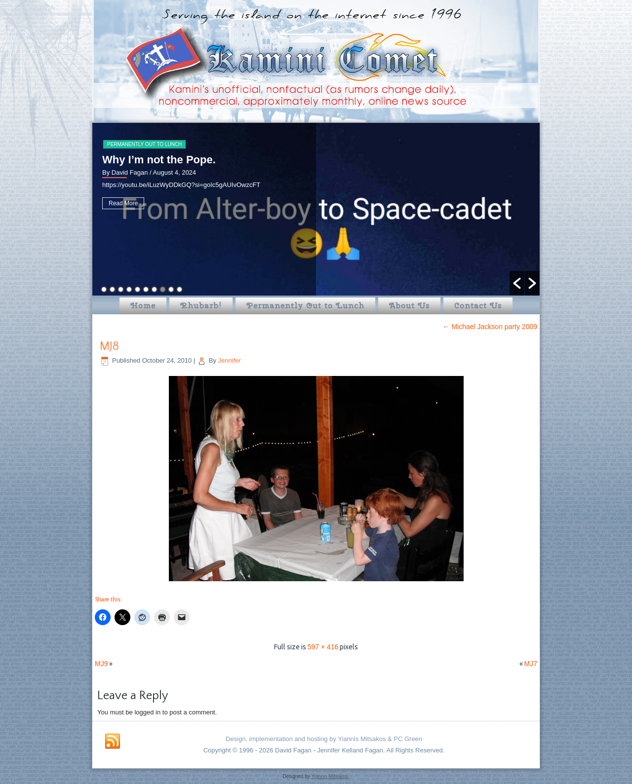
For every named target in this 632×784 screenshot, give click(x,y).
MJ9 (101, 664)
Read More (123, 203)
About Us (409, 305)
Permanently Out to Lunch (144, 144)
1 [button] (104, 289)
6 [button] (146, 289)
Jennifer (229, 360)
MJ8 (109, 346)
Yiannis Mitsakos (329, 776)
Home (143, 305)
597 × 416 (323, 647)
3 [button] (121, 289)
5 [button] (137, 289)
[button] (517, 283)
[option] (316, 209)
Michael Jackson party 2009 (490, 327)
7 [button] (154, 289)
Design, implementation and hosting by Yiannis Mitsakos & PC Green (324, 739)
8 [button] (162, 289)
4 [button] (129, 289)
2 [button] (112, 289)
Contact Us (478, 305)
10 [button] (179, 289)
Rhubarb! (201, 305)
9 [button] (171, 289)
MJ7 (530, 664)
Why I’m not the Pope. (159, 159)
